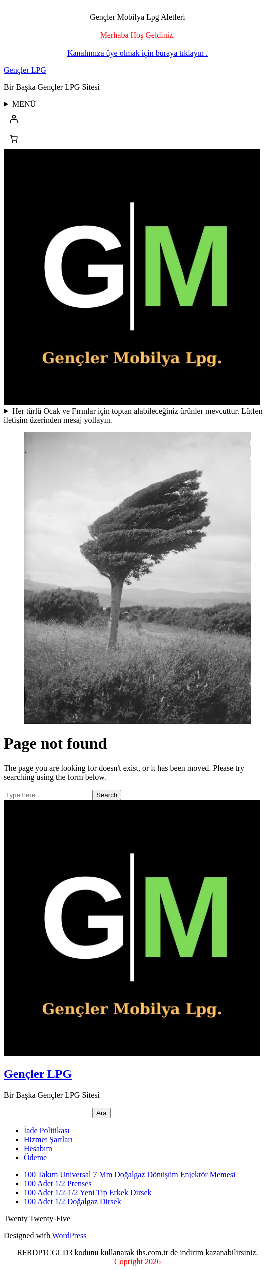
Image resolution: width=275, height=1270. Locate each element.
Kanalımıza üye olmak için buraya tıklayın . (137, 53)
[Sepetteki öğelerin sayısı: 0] (14, 139)
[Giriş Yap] (137, 119)
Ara (101, 1113)
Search (106, 795)
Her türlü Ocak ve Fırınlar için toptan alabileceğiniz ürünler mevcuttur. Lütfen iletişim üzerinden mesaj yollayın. (133, 415)
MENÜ (24, 104)
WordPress (69, 1235)
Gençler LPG (25, 70)
